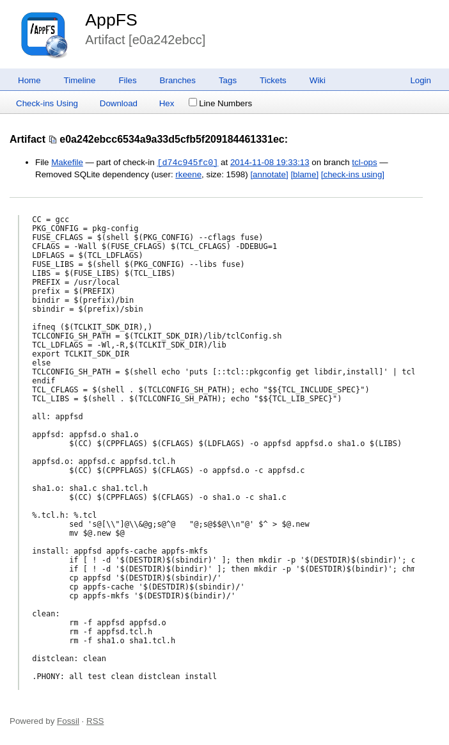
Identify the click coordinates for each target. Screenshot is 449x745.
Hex (167, 103)
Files (127, 80)
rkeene (188, 174)
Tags (228, 80)
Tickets (273, 80)
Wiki (318, 80)
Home (29, 80)
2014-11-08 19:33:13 (270, 163)
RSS (95, 721)
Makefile (67, 163)
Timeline (80, 80)
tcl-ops (364, 163)
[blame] (304, 174)
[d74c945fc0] (187, 162)
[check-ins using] (352, 174)
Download (119, 103)
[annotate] (269, 174)
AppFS (111, 19)
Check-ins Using (47, 103)
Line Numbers (220, 103)
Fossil (68, 721)
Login (420, 80)
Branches (178, 80)
